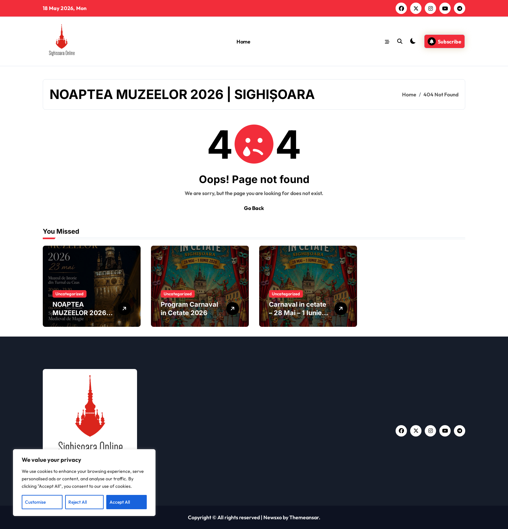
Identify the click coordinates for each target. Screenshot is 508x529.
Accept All (120, 502)
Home (243, 41)
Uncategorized (69, 293)
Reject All (77, 502)
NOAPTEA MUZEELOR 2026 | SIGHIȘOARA (81, 313)
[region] (84, 482)
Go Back (254, 208)
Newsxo (272, 517)
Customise (35, 502)
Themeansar (304, 517)
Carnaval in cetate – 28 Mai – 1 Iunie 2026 (297, 313)
